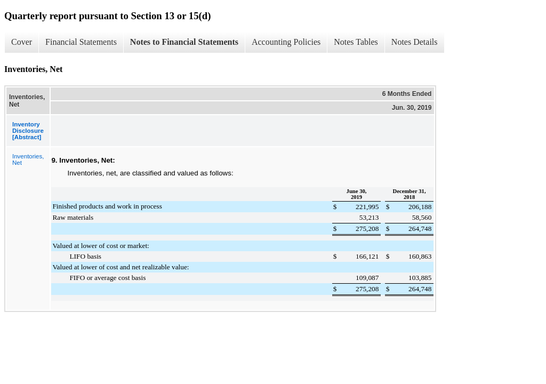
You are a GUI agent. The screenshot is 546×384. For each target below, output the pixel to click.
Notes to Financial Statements (184, 41)
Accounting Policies (286, 41)
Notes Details (414, 41)
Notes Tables (356, 41)
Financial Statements (81, 41)
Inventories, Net (28, 159)
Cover (21, 41)
